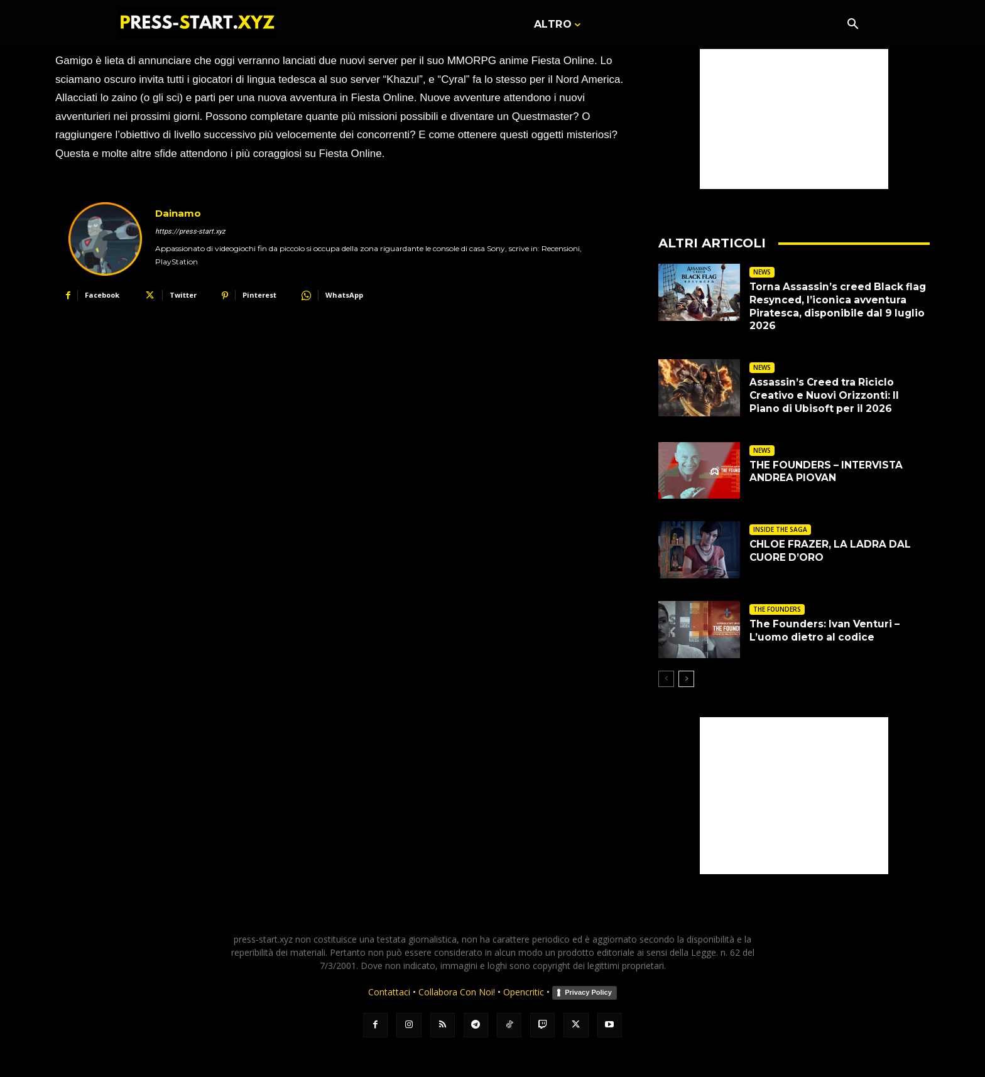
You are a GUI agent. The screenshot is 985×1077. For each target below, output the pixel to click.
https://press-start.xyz (190, 231)
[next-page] (686, 679)
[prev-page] (666, 679)
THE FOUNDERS (777, 609)
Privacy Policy (588, 992)
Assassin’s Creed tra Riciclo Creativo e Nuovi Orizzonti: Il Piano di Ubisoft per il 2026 (827, 395)
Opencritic (525, 992)
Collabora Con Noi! (456, 992)
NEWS (762, 272)
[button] (852, 25)
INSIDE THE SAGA (780, 529)
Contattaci (389, 992)
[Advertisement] (794, 110)
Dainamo (178, 213)
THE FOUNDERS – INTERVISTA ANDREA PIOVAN (828, 471)
